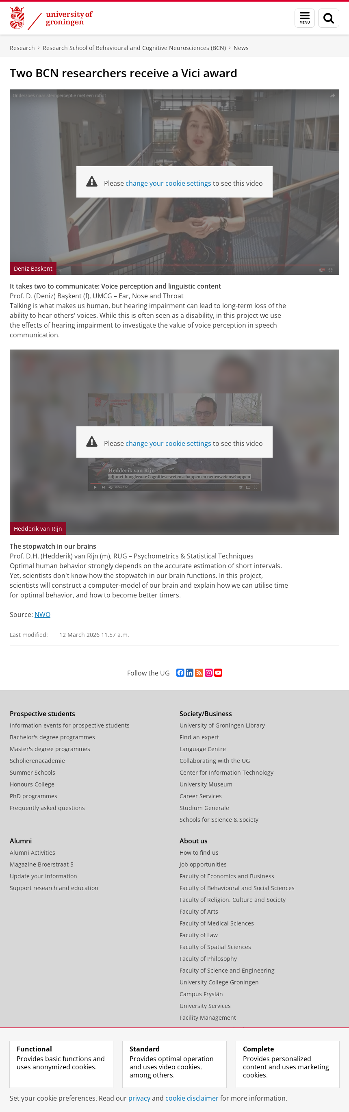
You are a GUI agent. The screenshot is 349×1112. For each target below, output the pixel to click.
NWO (42, 614)
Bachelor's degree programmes (52, 737)
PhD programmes (33, 796)
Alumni (21, 841)
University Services (205, 1006)
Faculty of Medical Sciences (217, 923)
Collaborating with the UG (215, 760)
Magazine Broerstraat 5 (42, 864)
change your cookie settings (168, 183)
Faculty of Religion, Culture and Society (233, 900)
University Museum (206, 784)
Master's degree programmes (50, 749)
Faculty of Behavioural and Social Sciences (237, 888)
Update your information (43, 876)
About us (194, 841)
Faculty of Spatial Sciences (215, 947)
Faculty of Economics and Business (227, 876)
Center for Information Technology (226, 772)
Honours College (32, 784)
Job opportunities (203, 864)
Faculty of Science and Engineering (227, 970)
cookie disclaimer (192, 1098)
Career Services (201, 796)
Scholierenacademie (37, 760)
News (241, 48)
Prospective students (42, 714)
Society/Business (206, 714)
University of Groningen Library (222, 725)
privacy (139, 1098)
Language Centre (203, 749)
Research (22, 48)
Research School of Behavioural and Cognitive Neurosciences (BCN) (134, 48)
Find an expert (199, 737)
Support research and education (54, 888)
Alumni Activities (32, 852)
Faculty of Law (199, 935)
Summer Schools (32, 772)
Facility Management (208, 1017)
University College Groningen (219, 982)
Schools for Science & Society (219, 819)
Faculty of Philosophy (208, 958)
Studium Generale (204, 808)
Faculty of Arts (199, 911)
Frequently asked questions (47, 808)
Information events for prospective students (70, 725)
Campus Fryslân (201, 994)
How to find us (199, 852)
